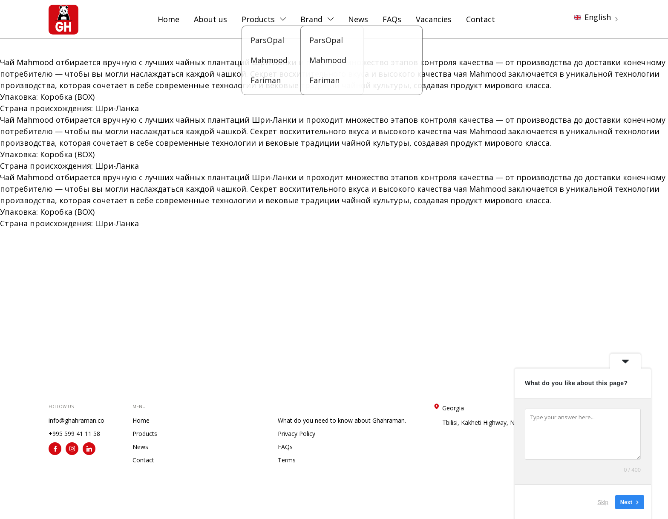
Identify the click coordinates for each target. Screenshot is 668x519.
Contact (480, 19)
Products (258, 19)
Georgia (484, 415)
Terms (287, 460)
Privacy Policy (296, 434)
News (358, 19)
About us (210, 19)
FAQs (392, 19)
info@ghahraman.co (76, 420)
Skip (603, 502)
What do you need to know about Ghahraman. (342, 420)
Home (168, 19)
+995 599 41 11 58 (74, 434)
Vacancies (434, 19)
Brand (311, 19)
